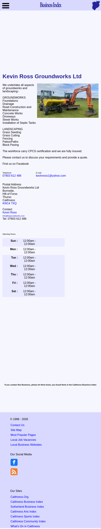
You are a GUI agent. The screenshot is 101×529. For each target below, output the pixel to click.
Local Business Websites (26, 444)
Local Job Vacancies (23, 439)
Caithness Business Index (27, 501)
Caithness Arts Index (23, 511)
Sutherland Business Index (27, 506)
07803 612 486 (11, 175)
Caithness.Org (19, 496)
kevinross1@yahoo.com (51, 175)
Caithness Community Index (28, 521)
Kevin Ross (13, 214)
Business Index (50, 4)
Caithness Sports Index (25, 516)
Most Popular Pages (23, 434)
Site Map (16, 430)
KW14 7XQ (9, 203)
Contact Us (17, 425)
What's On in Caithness (25, 526)
